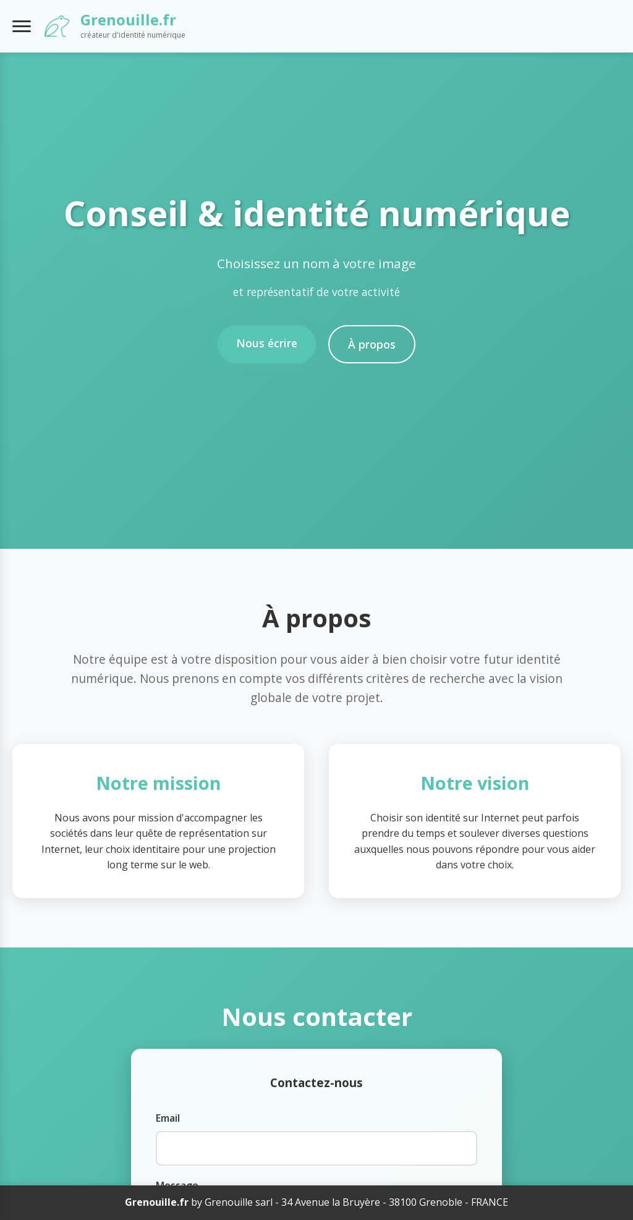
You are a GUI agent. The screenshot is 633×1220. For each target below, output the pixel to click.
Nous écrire (266, 343)
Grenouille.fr (128, 20)
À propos (372, 344)
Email (168, 1118)
